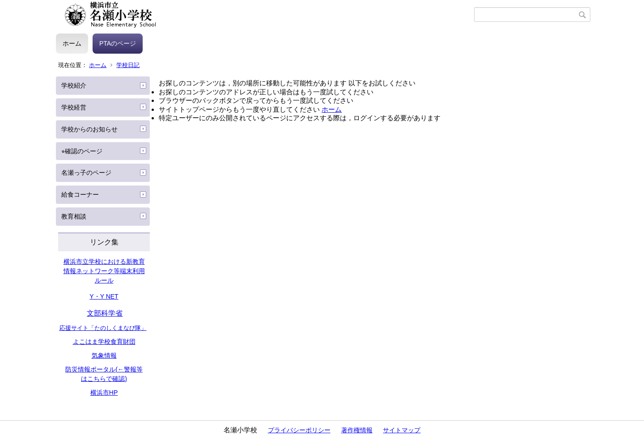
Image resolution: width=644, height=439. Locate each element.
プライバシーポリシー (299, 430)
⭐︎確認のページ (81, 151)
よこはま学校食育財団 (104, 341)
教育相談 (73, 216)
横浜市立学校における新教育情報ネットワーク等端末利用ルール (104, 271)
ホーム (72, 43)
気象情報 (104, 355)
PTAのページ (117, 43)
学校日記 (128, 65)
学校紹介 (73, 85)
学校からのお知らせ (89, 129)
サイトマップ (401, 430)
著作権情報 (357, 430)
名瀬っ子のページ (86, 172)
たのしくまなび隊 (117, 328)
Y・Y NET (103, 296)
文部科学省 (105, 313)
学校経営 (73, 107)
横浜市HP (104, 392)
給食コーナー (80, 194)
